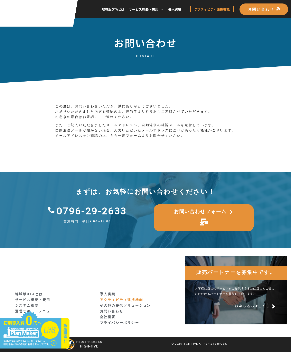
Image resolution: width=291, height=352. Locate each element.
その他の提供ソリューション (125, 305)
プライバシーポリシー (119, 323)
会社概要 (108, 317)
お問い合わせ (111, 311)
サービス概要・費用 (146, 9)
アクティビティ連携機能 (212, 9)
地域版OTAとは (113, 9)
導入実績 (174, 9)
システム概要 (27, 305)
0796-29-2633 (91, 211)
